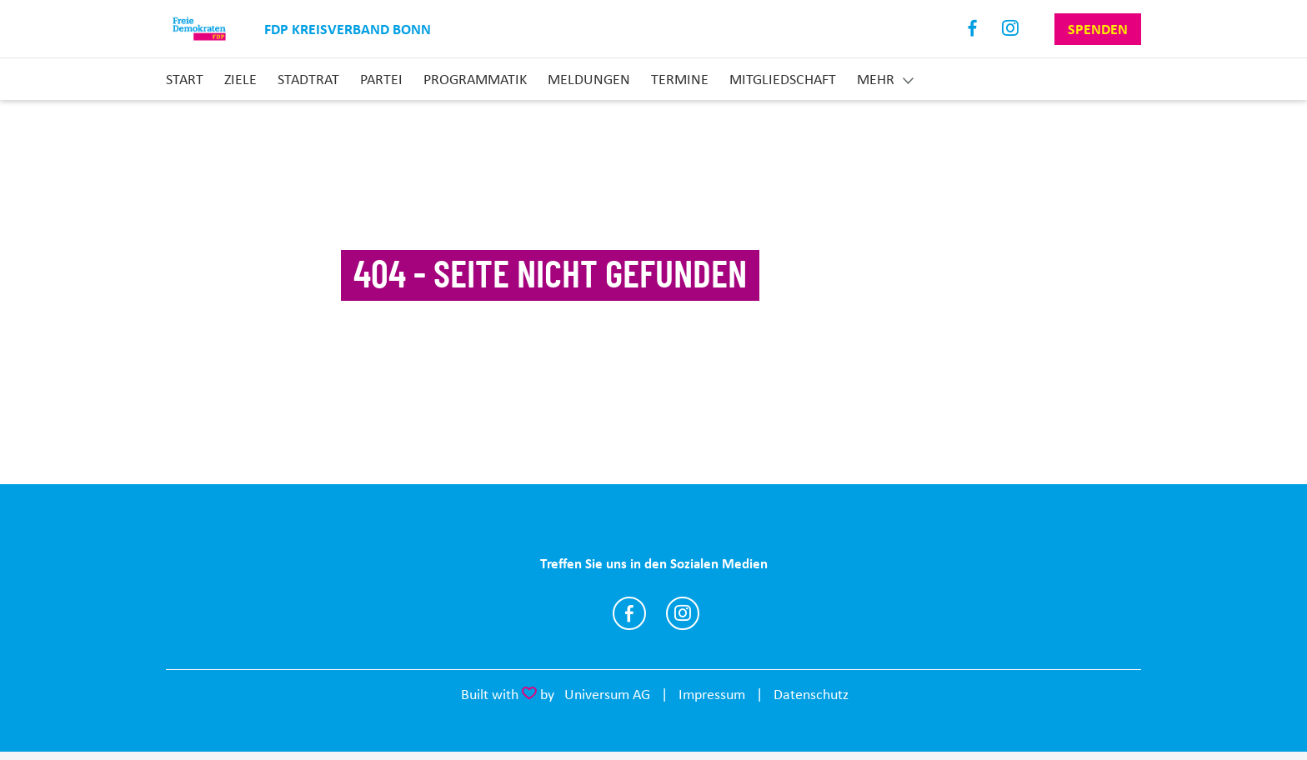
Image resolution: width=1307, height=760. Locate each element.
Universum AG (607, 694)
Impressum (712, 694)
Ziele (240, 79)
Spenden (1098, 29)
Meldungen (589, 79)
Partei (381, 79)
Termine (680, 79)
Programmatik (475, 79)
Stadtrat (308, 79)
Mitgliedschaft (782, 79)
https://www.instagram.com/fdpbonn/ (682, 613)
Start (184, 79)
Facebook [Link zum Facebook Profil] (973, 29)
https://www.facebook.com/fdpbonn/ (629, 613)
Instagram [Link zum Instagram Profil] (1010, 29)
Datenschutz (811, 694)
